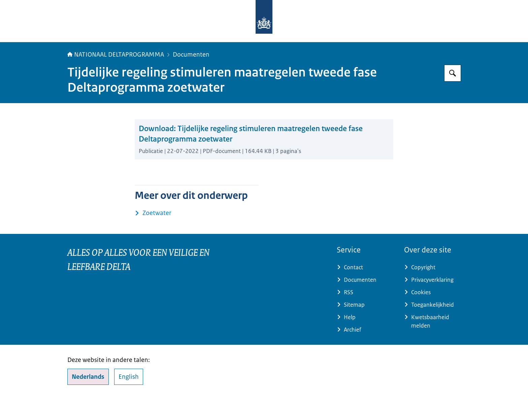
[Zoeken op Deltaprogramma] (452, 73)
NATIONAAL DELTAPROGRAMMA (115, 55)
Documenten (191, 55)
